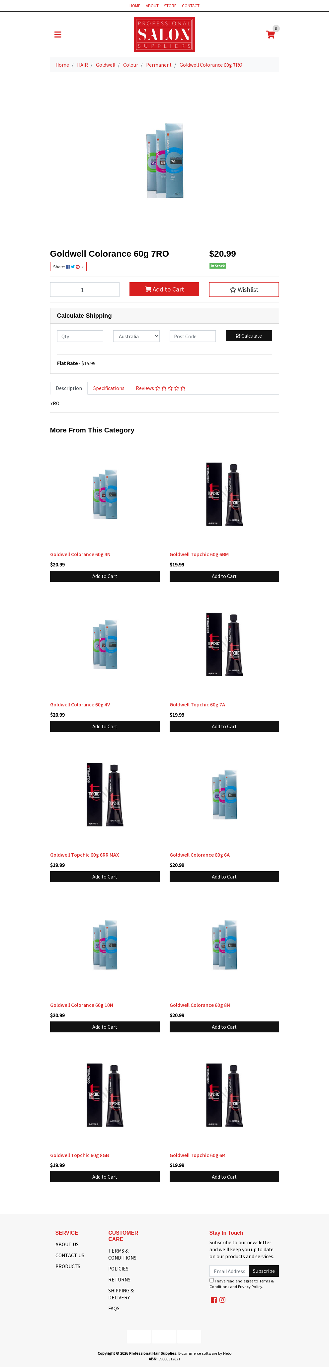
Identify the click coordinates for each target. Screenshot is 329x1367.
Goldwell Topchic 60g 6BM (199, 554)
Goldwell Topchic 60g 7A (197, 704)
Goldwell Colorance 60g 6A (200, 854)
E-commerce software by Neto (205, 1353)
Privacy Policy (250, 1286)
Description (69, 388)
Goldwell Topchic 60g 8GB (79, 1155)
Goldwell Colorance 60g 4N (80, 554)
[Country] (136, 336)
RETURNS (119, 1279)
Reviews (161, 388)
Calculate (249, 335)
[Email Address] (229, 1271)
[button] (244, 289)
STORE (170, 5)
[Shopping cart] (270, 34)
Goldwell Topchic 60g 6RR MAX (84, 854)
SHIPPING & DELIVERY (121, 1294)
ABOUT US (67, 1244)
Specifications (108, 388)
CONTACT (191, 5)
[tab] (69, 388)
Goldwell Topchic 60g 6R (197, 1155)
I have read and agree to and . (241, 1283)
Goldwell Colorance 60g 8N (200, 1005)
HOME (134, 5)
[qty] (80, 336)
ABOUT (152, 5)
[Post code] (193, 336)
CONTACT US (69, 1255)
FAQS (114, 1308)
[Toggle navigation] (57, 34)
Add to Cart (164, 289)
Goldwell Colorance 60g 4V (80, 704)
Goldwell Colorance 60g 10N (81, 1005)
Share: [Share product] (67, 267)
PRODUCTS (67, 1266)
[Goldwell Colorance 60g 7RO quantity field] (85, 289)
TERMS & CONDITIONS (122, 1254)
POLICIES (118, 1268)
